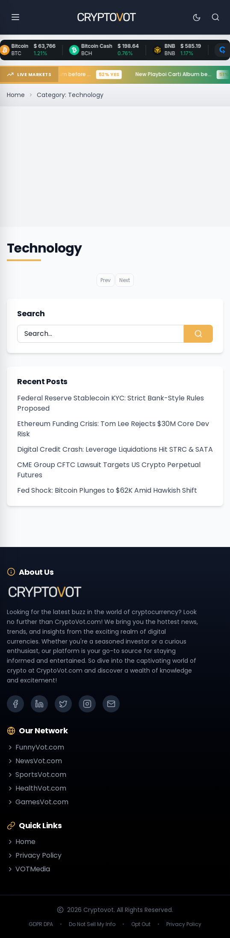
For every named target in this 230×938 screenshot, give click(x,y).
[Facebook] (15, 703)
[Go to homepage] (106, 17)
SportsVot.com (36, 774)
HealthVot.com (36, 788)
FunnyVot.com (35, 747)
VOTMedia (28, 869)
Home (16, 95)
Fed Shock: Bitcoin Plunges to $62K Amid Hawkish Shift (107, 490)
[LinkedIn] (39, 703)
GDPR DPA (41, 924)
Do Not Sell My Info (92, 924)
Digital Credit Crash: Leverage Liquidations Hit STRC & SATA (115, 449)
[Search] (215, 17)
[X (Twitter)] (63, 703)
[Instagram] (87, 703)
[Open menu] (15, 17)
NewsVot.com (34, 761)
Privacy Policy (34, 855)
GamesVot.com (37, 802)
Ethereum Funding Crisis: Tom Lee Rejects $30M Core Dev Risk (113, 429)
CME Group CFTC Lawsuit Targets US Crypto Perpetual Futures (109, 470)
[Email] (111, 703)
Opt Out (140, 924)
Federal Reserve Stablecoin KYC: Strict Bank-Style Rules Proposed (110, 403)
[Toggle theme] (196, 17)
